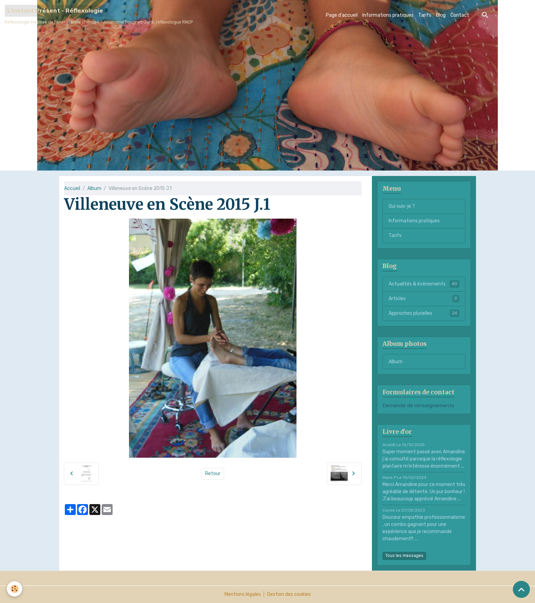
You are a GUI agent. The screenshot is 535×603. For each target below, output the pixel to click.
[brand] (99, 15)
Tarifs (424, 15)
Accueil (72, 188)
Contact (459, 15)
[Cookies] (14, 589)
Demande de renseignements (418, 405)
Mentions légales (243, 594)
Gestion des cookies (289, 594)
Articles (424, 298)
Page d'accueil (342, 15)
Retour (212, 473)
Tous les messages (404, 555)
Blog (441, 15)
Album (94, 188)
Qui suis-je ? (402, 206)
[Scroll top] (521, 589)
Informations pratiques (388, 15)
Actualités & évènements (424, 283)
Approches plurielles (424, 313)
